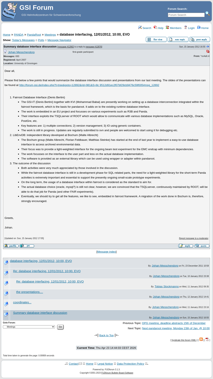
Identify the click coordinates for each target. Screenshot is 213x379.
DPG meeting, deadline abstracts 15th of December (174, 323)
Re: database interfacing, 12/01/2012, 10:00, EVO (46, 271)
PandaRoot (34, 34)
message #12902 (66, 47)
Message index (106, 251)
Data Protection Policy (130, 363)
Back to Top (106, 335)
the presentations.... (29, 292)
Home (203, 28)
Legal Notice (105, 363)
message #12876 (94, 47)
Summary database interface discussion (30, 46)
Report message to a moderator (193, 238)
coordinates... (22, 302)
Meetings (50, 34)
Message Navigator (59, 40)
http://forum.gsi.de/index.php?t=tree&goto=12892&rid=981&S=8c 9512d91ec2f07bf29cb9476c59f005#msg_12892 (89, 85)
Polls (41, 40)
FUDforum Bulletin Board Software (117, 373)
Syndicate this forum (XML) (184, 340)
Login (189, 28)
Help (158, 28)
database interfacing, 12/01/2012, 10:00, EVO (41, 261)
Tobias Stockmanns (167, 286)
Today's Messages (23, 40)
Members (173, 28)
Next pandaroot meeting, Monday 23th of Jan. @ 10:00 (176, 328)
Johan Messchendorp (21, 52)
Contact (73, 363)
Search (144, 28)
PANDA (18, 34)
